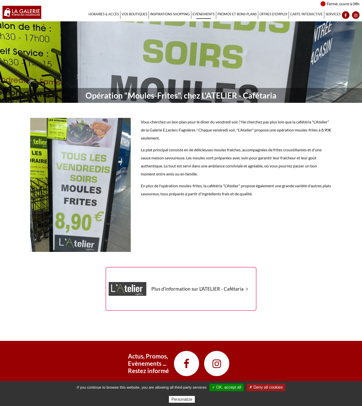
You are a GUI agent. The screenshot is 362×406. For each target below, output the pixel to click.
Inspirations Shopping (170, 14)
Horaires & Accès (103, 14)
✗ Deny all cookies (266, 387)
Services (333, 14)
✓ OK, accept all (226, 387)
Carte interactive (306, 14)
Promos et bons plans (237, 14)
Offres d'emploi (273, 14)
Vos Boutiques (134, 14)
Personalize (182, 399)
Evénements (204, 14)
